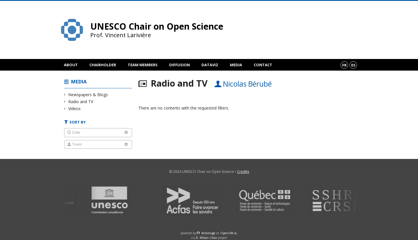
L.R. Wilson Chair (205, 238)
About (71, 64)
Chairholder (102, 64)
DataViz (209, 64)
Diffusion (179, 64)
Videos (75, 108)
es (353, 65)
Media (236, 64)
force (208, 233)
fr (344, 65)
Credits (243, 171)
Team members (143, 64)
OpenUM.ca (228, 233)
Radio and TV (81, 101)
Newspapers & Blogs (88, 94)
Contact (263, 64)
